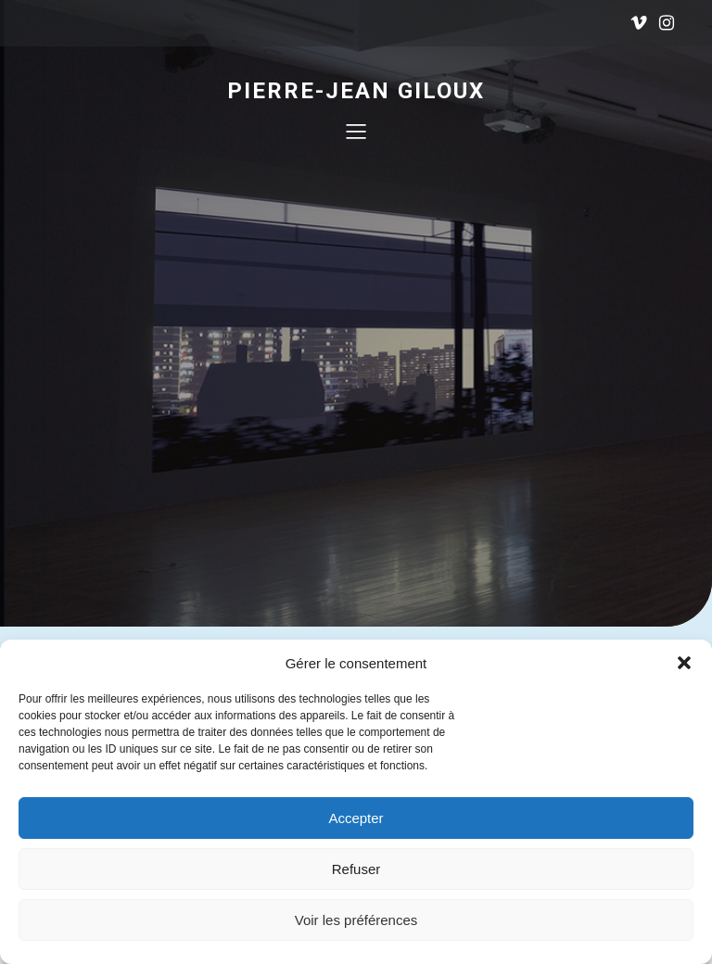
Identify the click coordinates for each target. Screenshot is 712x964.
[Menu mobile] (356, 131)
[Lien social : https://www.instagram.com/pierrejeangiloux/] (666, 23)
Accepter (355, 818)
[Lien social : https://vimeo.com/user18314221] (639, 23)
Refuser (356, 869)
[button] (684, 662)
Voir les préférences (356, 920)
